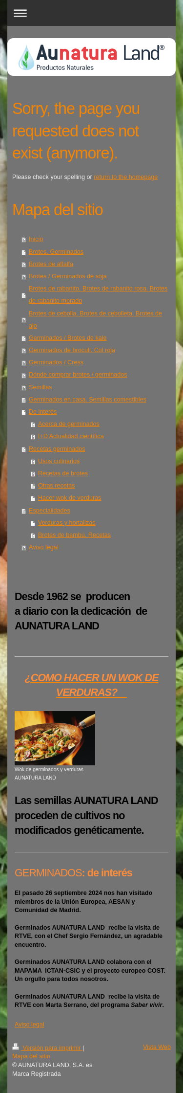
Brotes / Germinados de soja (68, 276)
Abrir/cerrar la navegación (91, 12)
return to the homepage (126, 177)
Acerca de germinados (69, 424)
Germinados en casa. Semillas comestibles (87, 399)
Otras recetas (56, 485)
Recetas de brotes (63, 473)
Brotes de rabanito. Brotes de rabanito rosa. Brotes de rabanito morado (98, 294)
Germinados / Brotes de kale (68, 338)
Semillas (40, 387)
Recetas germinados (57, 449)
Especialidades (49, 510)
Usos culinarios (59, 461)
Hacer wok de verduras (70, 497)
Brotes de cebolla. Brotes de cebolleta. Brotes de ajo (95, 319)
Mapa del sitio (31, 1056)
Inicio (36, 239)
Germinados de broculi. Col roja (72, 350)
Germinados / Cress (56, 362)
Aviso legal (44, 547)
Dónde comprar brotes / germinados (78, 374)
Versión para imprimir (47, 1048)
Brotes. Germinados (56, 251)
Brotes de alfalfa (51, 264)
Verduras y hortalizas (67, 522)
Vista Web (157, 1047)
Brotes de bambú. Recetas (74, 535)
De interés (43, 411)
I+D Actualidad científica (71, 436)
